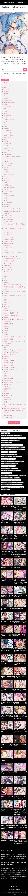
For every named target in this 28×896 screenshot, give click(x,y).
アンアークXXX (8, 215)
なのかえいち (7, 165)
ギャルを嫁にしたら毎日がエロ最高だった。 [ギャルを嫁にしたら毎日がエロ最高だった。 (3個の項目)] (12, 445)
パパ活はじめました (9, 261)
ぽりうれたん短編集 (9, 187)
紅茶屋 (5, 376)
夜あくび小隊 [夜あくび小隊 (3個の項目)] (5, 447)
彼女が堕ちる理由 (8, 339)
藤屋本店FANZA (8, 389)
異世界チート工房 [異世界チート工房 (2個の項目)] (6, 473)
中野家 (5, 280)
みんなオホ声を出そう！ (10, 195)
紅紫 (5, 373)
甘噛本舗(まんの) (8, 363)
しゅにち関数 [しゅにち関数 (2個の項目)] (5, 454)
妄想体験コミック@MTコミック (12, 315)
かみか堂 (6, 141)
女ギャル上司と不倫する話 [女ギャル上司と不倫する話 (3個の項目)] (17, 447)
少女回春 (6, 328)
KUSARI (6, 93)
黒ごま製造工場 (8, 417)
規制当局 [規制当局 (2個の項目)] (22, 475)
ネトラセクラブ (8, 247)
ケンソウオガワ (8, 232)
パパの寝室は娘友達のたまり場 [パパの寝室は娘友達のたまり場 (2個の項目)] (9, 463)
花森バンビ (7, 386)
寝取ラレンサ (7, 326)
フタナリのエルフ (8, 265)
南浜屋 (5, 293)
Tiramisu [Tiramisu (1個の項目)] (17, 477)
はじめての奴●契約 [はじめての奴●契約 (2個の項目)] (7, 456)
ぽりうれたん (7, 185)
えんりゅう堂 (7, 132)
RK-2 (5, 96)
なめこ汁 (6, 167)
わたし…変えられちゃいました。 (13, 208)
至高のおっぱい (8, 384)
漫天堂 (5, 358)
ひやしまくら (7, 180)
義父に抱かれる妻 (8, 378)
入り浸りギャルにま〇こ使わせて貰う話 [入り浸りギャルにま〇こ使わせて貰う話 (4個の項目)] (11, 435)
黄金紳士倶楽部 (8, 415)
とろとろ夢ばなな (8, 163)
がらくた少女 (7, 143)
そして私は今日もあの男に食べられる (14, 156)
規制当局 (6, 391)
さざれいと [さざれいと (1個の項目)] (17, 480)
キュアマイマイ (8, 221)
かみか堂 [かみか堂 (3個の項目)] (23, 438)
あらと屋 (6, 124)
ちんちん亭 (7, 158)
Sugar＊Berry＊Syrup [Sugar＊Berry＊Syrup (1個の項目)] (7, 477)
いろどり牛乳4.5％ (9, 128)
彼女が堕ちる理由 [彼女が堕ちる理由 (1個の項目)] (6, 487)
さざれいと (7, 152)
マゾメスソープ (8, 271)
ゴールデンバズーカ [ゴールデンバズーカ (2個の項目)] (7, 461)
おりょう (6, 139)
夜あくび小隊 (7, 310)
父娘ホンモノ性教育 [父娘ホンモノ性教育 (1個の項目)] (18, 487)
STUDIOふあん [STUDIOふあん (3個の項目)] (14, 438)
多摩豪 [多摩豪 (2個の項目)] (13, 466)
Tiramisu (6, 104)
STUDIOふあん (8, 100)
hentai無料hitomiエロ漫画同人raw (14, 2)
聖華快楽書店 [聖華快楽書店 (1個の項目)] (5, 489)
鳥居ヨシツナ (7, 413)
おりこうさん (7, 137)
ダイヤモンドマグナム (10, 241)
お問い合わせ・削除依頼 (14, 889)
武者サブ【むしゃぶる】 (10, 354)
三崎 (5, 278)
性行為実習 (7, 345)
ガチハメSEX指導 (8, 219)
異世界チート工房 (8, 365)
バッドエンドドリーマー (10, 256)
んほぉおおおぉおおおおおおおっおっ (14, 211)
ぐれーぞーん (7, 145)
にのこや (6, 169)
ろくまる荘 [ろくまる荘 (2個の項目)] (12, 459)
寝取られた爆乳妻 (8, 324)
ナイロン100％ (8, 245)
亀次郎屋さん (7, 282)
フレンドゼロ (7, 267)
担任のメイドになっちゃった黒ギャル (14, 350)
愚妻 (5, 347)
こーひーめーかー (8, 150)
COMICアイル (7, 85)
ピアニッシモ (7, 263)
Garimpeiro (6, 89)
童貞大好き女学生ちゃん (10, 367)
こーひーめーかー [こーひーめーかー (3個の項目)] (6, 440)
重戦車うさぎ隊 (8, 395)
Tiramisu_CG (7, 106)
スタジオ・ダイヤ (8, 237)
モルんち (6, 276)
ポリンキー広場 (8, 269)
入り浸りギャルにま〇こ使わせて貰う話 (14, 291)
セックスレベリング (9, 239)
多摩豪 (5, 308)
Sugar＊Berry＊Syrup (9, 102)
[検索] (25, 69)
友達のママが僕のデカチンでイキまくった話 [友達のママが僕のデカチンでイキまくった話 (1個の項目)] (12, 484)
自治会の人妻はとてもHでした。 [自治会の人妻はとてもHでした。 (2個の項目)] (10, 475)
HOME (14, 886)
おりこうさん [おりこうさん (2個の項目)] (13, 452)
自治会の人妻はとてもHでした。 (12, 382)
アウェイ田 (7, 213)
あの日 (5, 122)
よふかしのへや (8, 202)
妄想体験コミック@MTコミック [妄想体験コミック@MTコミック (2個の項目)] (10, 468)
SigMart (6, 98)
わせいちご (7, 206)
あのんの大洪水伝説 (9, 119)
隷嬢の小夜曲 (7, 399)
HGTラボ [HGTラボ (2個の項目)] (5, 452)
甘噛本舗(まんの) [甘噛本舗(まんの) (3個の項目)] (6, 449)
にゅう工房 (7, 172)
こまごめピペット (8, 148)
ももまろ (6, 200)
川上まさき (7, 334)
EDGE (5, 87)
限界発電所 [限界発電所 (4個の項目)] (5, 438)
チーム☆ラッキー (8, 243)
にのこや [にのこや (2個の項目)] (14, 454)
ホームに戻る (13, 422)
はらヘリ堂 (7, 176)
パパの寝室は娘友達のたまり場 (12, 258)
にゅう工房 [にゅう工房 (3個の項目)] (16, 440)
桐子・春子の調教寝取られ (11, 352)
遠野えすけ (7, 393)
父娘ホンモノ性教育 (9, 360)
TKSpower (6, 109)
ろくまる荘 (7, 204)
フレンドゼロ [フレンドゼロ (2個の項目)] (5, 466)
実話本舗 (6, 317)
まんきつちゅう (8, 191)
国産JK (5, 300)
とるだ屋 (6, 161)
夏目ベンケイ (7, 306)
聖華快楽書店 (7, 380)
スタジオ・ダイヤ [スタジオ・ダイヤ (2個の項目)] (19, 461)
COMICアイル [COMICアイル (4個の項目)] (6, 433)
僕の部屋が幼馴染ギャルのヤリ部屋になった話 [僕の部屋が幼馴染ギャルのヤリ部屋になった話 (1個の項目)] (13, 482)
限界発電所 (7, 397)
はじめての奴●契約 (9, 174)
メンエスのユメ (8, 274)
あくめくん (7, 117)
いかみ (5, 126)
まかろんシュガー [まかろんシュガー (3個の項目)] (6, 442)
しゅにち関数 (7, 154)
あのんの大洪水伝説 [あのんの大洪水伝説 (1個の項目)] (7, 480)
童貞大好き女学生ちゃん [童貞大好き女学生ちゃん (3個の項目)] (19, 449)
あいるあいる (7, 115)
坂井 (5, 304)
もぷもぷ (6, 198)
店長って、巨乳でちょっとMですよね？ (14, 336)
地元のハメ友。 (8, 302)
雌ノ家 (5, 402)
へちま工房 (7, 182)
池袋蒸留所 (7, 356)
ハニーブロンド (8, 250)
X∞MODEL (6, 113)
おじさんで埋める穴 (9, 135)
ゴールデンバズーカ (9, 234)
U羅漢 (5, 111)
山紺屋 (5, 332)
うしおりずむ (7, 130)
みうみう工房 (7, 193)
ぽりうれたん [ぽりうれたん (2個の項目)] (17, 456)
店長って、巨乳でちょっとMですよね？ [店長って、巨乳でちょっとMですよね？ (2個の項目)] (11, 470)
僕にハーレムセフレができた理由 (13, 284)
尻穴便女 (6, 330)
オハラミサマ (7, 217)
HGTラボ (6, 91)
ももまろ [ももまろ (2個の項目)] (5, 459)
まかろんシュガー (8, 189)
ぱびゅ (5, 178)
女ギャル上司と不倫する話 (11, 313)
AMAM (5, 83)
